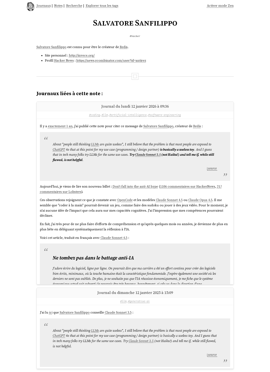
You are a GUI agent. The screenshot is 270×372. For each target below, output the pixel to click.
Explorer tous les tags (102, 5)
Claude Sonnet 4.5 (169, 200)
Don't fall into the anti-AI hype (135, 186)
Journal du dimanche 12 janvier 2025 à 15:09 (135, 292)
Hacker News (64, 60)
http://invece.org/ (82, 55)
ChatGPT (59, 149)
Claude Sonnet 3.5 (148, 154)
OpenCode (125, 200)
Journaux (43, 5)
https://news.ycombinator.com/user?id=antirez (111, 60)
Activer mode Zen (220, 5)
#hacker (135, 36)
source (212, 168)
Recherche (74, 5)
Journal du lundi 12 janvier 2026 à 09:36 (135, 106)
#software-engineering (164, 114)
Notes (58, 5)
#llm (105, 114)
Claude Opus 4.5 (200, 200)
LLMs (95, 144)
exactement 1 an (60, 126)
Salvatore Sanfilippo (51, 47)
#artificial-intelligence (128, 114)
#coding (94, 114)
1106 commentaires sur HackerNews (187, 186)
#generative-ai (139, 301)
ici (51, 312)
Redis (124, 47)
